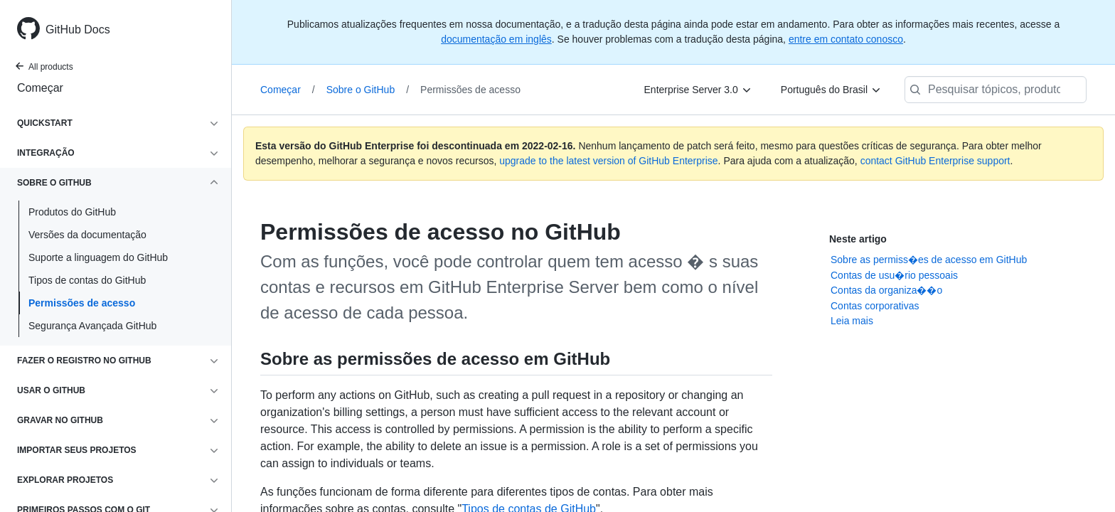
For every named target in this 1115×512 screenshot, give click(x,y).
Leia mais (852, 320)
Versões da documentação (87, 234)
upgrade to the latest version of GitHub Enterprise (608, 160)
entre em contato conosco (846, 39)
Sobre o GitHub (367, 89)
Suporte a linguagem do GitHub (98, 257)
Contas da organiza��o (886, 290)
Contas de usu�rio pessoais (894, 275)
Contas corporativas (875, 305)
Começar (40, 88)
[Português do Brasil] (831, 89)
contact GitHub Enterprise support (935, 160)
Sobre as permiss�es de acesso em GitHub (929, 259)
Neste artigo (858, 239)
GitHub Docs (78, 29)
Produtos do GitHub (72, 212)
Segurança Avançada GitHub (92, 325)
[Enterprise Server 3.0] (698, 89)
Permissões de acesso (81, 303)
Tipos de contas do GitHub (87, 280)
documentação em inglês (496, 39)
